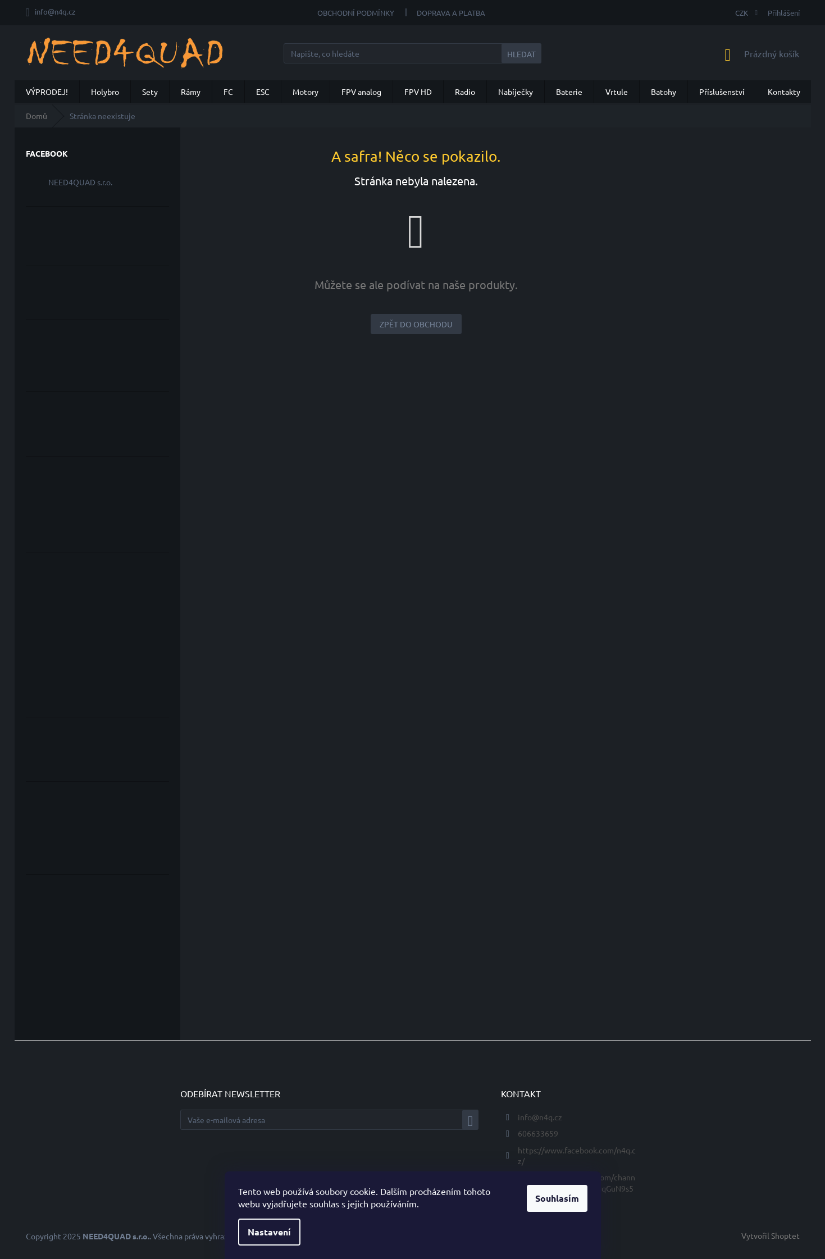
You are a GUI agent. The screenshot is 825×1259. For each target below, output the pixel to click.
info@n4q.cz (540, 1117)
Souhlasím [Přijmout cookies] (557, 1198)
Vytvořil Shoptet (770, 1235)
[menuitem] (47, 91)
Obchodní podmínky (355, 12)
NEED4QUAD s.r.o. (80, 182)
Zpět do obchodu (416, 324)
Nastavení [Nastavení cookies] (269, 1232)
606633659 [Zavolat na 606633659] (538, 1133)
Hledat (521, 54)
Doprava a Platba (451, 12)
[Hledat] (412, 53)
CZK (742, 12)
